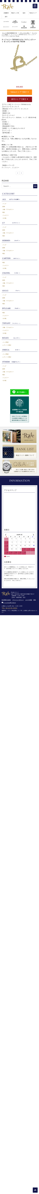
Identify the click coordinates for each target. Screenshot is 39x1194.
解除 (34, 600)
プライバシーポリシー (18, 600)
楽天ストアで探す (19, 99)
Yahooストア (33, 13)
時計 (3, 212)
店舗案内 (6, 13)
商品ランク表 (15, 13)
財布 (3, 206)
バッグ (4, 203)
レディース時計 (6, 345)
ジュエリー (5, 215)
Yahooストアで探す (19, 92)
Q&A (24, 13)
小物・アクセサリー (8, 209)
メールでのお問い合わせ (9, 602)
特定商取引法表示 (6, 600)
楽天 (6, 16)
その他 (4, 218)
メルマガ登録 (28, 600)
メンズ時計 (5, 342)
